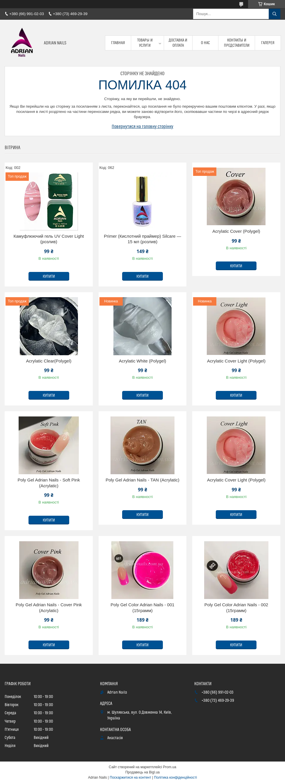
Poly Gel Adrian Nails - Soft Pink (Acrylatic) (48, 482)
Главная (118, 43)
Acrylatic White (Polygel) (142, 360)
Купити (49, 276)
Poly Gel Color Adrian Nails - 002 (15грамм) (236, 607)
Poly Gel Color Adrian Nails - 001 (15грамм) (142, 607)
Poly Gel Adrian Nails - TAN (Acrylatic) (142, 479)
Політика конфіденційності (175, 777)
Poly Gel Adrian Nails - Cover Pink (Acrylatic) (49, 607)
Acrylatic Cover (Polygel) (236, 231)
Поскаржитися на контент (130, 777)
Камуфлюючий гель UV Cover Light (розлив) (49, 239)
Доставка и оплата (178, 43)
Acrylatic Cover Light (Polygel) (236, 360)
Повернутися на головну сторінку (142, 126)
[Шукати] (274, 14)
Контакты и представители (237, 43)
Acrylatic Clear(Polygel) (49, 360)
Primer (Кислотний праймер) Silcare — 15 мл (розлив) (142, 239)
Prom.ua (169, 767)
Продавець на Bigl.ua (142, 772)
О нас (205, 43)
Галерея (268, 43)
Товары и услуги (145, 43)
